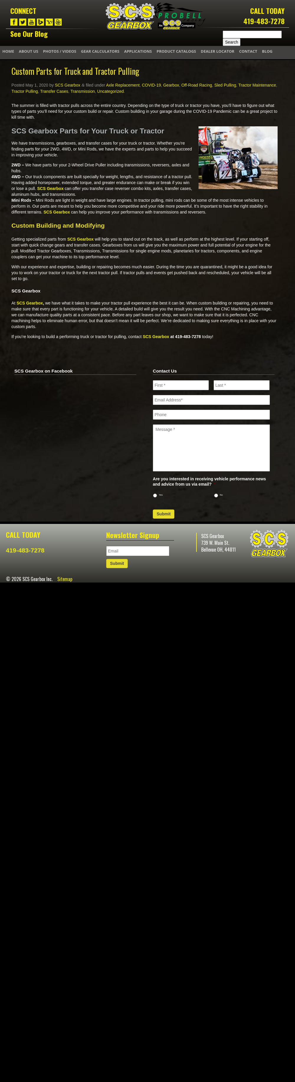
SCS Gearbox (67, 85)
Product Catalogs (176, 51)
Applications (138, 51)
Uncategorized (110, 91)
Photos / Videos (59, 51)
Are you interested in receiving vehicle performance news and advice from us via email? (209, 482)
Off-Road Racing (196, 85)
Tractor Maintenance (257, 85)
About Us (28, 51)
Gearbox (171, 85)
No (221, 495)
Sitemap (64, 579)
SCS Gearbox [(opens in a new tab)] (50, 188)
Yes (161, 495)
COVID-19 (151, 85)
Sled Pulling (225, 85)
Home (8, 51)
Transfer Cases (54, 91)
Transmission (83, 91)
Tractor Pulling (25, 91)
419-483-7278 (264, 21)
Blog (267, 51)
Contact (248, 51)
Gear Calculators (100, 51)
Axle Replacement (123, 85)
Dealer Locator (218, 51)
